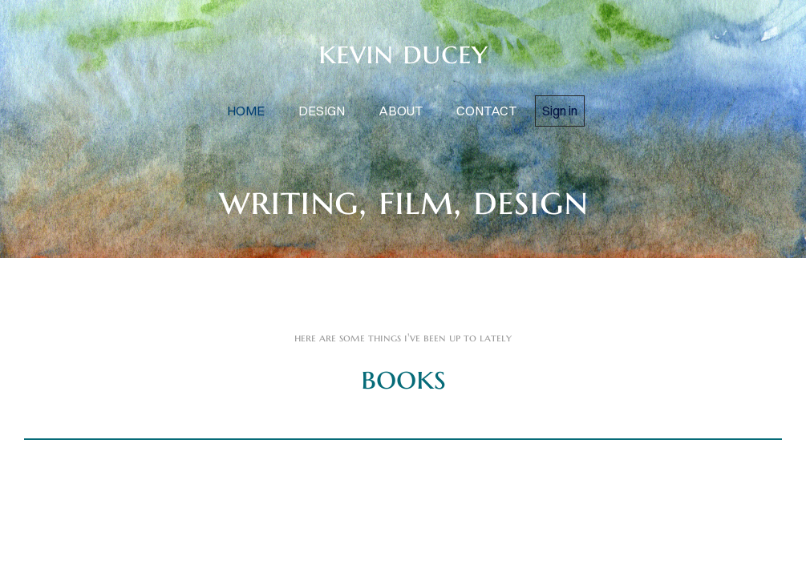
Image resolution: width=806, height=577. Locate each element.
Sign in (559, 111)
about (401, 111)
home (246, 111)
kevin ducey (403, 52)
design (321, 111)
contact (486, 111)
